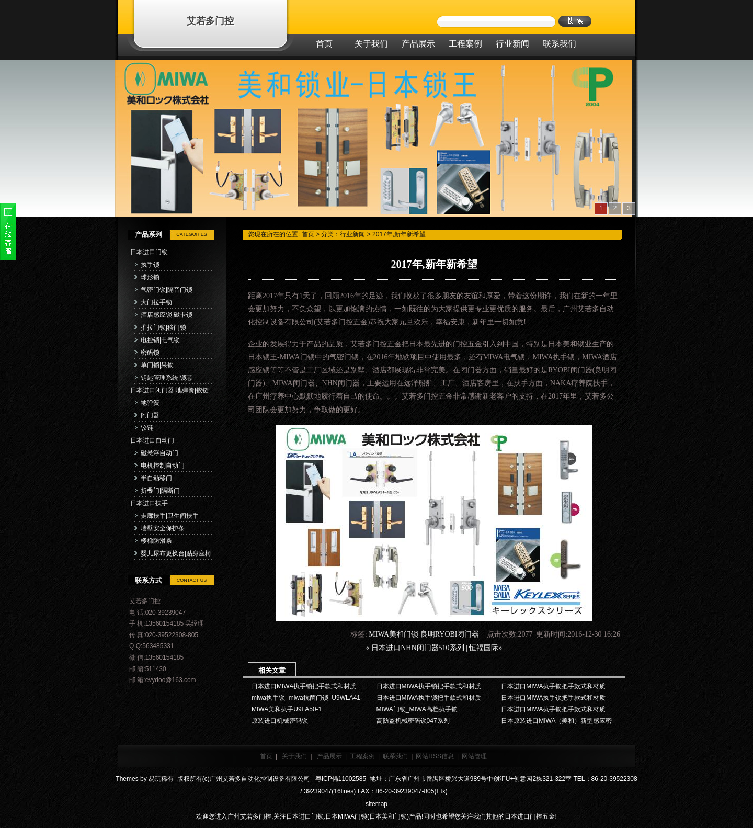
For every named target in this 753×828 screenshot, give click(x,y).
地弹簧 (150, 402)
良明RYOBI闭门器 (450, 634)
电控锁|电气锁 (160, 340)
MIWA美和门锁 (393, 634)
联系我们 (395, 756)
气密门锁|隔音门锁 (166, 289)
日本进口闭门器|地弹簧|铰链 (169, 390)
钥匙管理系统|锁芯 (166, 377)
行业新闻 (352, 234)
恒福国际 (483, 648)
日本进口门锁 (149, 252)
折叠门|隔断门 (160, 490)
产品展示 (329, 756)
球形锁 (150, 277)
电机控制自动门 (163, 465)
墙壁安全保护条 (163, 528)
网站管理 (474, 756)
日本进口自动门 (152, 440)
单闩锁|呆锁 (157, 365)
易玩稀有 (161, 778)
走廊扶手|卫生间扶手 (170, 515)
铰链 (147, 428)
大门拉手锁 (156, 302)
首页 (308, 234)
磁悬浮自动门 (159, 453)
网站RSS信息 (435, 756)
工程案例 (362, 756)
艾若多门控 (210, 21)
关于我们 (294, 756)
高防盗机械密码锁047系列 (413, 720)
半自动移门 (156, 478)
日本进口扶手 (149, 503)
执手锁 (150, 264)
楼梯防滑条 (156, 541)
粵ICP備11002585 (339, 778)
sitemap (376, 804)
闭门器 (150, 415)
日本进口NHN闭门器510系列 (417, 648)
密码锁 (150, 352)
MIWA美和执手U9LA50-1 (287, 709)
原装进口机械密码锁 (280, 720)
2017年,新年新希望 (399, 234)
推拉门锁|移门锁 (163, 327)
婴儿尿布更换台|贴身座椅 (176, 553)
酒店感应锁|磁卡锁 (166, 315)
